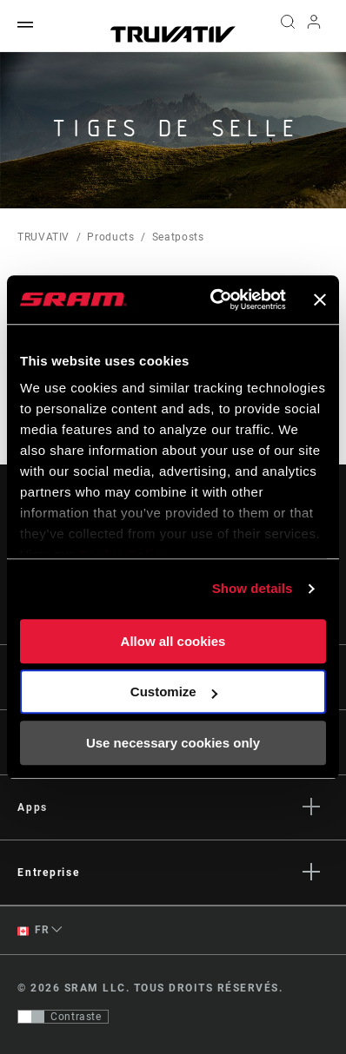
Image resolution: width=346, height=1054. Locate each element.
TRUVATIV (43, 237)
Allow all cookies (173, 641)
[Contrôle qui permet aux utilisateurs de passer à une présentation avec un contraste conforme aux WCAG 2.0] (63, 1017)
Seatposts (178, 237)
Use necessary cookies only (173, 742)
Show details (252, 588)
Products (110, 237)
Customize (173, 691)
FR (33, 930)
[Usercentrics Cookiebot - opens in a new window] (214, 299)
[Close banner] (320, 299)
